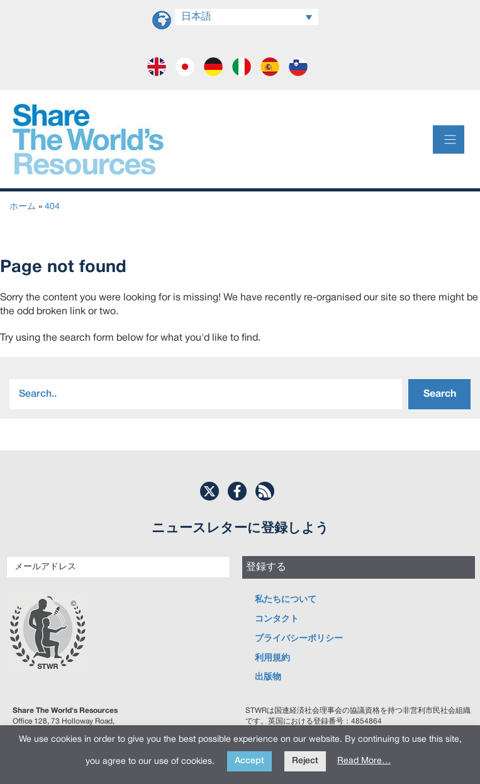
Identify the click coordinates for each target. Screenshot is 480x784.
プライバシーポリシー (299, 639)
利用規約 (272, 658)
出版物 (268, 677)
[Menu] (448, 139)
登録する (266, 567)
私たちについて (285, 600)
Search (439, 394)
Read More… (364, 761)
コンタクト (277, 619)
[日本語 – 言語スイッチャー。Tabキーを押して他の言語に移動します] (246, 17)
